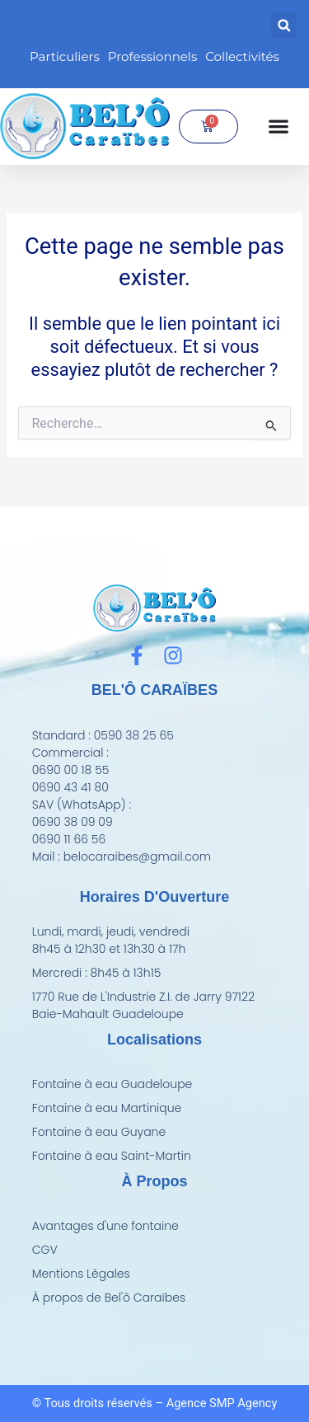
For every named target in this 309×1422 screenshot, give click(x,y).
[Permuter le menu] (278, 126)
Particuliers (65, 56)
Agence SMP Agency (222, 1403)
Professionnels (152, 56)
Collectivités (242, 56)
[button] (284, 25)
